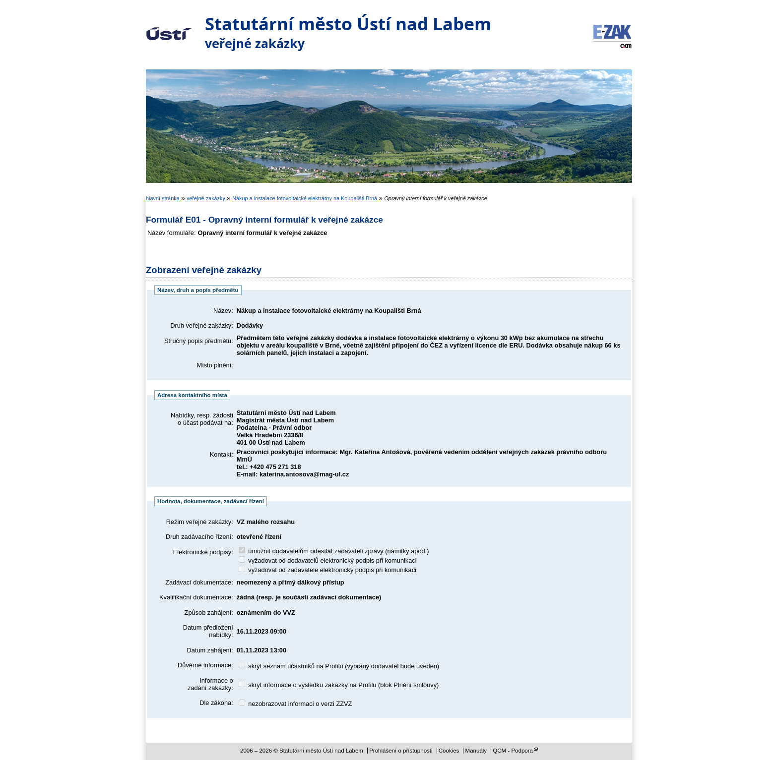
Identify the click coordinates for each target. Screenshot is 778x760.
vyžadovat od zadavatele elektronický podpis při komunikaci (327, 570)
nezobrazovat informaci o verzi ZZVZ (295, 703)
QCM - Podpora (513, 751)
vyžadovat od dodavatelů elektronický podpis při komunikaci (328, 560)
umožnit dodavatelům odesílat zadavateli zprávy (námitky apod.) (334, 551)
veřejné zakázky (206, 198)
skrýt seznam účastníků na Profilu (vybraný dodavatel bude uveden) (339, 666)
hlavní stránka (163, 198)
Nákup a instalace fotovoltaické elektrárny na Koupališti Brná (304, 198)
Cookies (449, 751)
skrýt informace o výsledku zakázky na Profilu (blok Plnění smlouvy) (339, 685)
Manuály (476, 751)
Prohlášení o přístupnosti (400, 751)
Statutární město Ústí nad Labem (169, 27)
